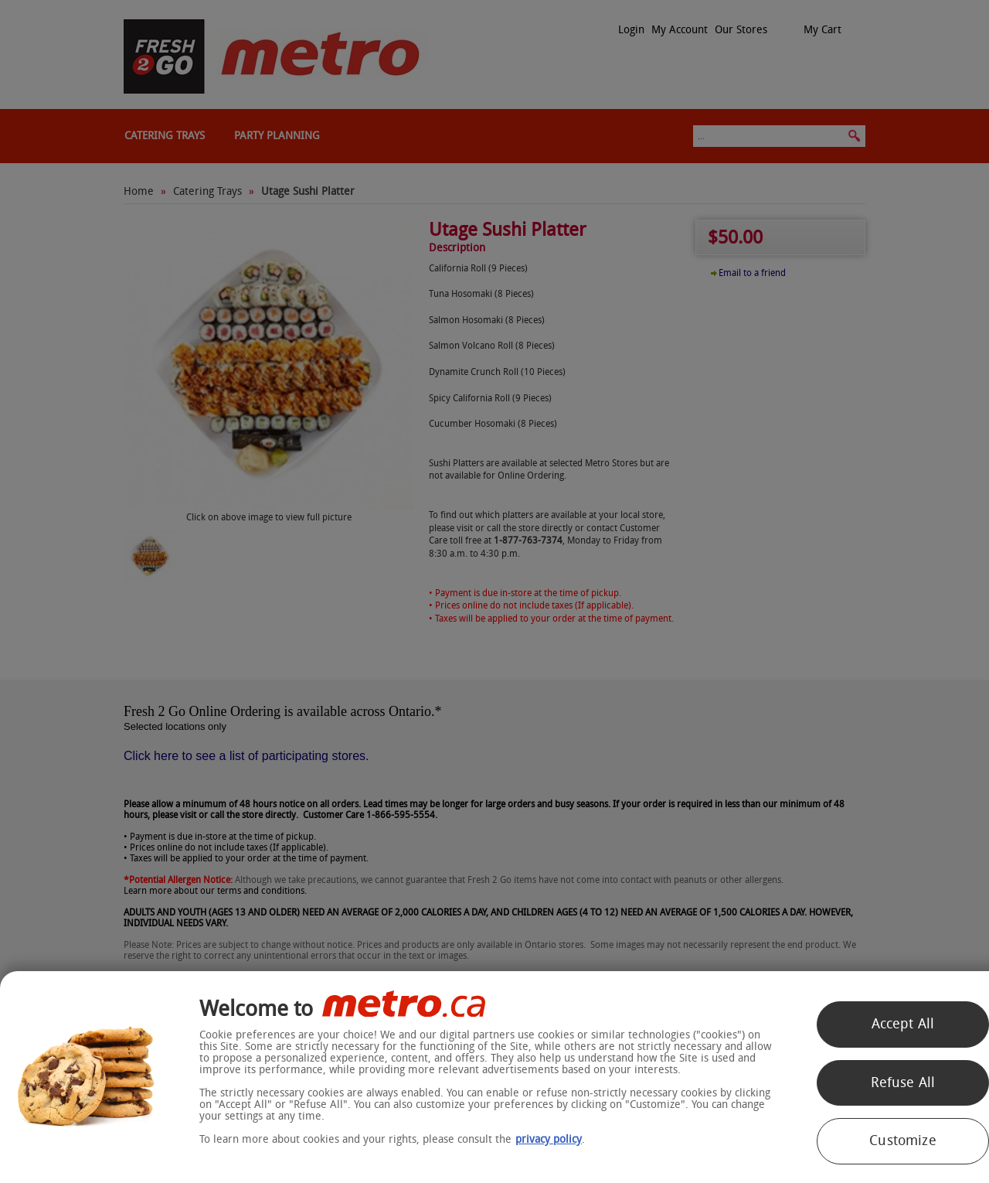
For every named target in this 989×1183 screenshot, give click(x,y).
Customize (902, 1140)
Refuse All (903, 1082)
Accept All (903, 1023)
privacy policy (548, 1139)
